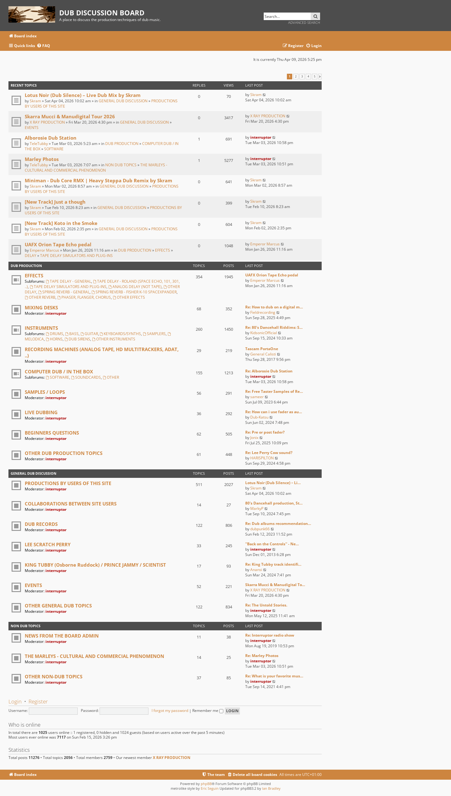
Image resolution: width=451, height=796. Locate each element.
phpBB (206, 783)
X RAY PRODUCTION (47, 122)
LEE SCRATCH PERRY (47, 544)
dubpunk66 (260, 529)
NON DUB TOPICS (121, 165)
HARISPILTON (262, 458)
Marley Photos (42, 159)
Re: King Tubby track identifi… (273, 564)
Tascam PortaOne (261, 348)
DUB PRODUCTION (121, 143)
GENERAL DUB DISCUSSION (123, 101)
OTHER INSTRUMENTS (113, 339)
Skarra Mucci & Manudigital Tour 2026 (70, 116)
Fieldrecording (262, 312)
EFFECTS (162, 250)
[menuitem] (43, 46)
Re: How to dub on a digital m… (274, 307)
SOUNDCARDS (86, 377)
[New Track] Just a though (55, 202)
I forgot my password (170, 710)
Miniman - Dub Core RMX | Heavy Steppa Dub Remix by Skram (98, 180)
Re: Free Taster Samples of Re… (274, 391)
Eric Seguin (210, 788)
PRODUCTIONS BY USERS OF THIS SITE (68, 483)
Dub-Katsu (259, 417)
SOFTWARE (54, 149)
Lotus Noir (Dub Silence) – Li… (273, 482)
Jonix (254, 437)
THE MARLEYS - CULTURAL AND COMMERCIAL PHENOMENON (96, 167)
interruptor (260, 137)
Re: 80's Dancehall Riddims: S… (274, 327)
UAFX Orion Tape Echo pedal (58, 244)
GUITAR (89, 333)
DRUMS (54, 333)
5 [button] (314, 76)
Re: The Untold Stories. (266, 605)
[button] (320, 76)
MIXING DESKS (41, 307)
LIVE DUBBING (41, 412)
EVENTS (32, 127)
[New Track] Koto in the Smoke (61, 223)
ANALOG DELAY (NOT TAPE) (135, 286)
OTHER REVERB (40, 297)
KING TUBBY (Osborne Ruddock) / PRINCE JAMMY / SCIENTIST (95, 565)
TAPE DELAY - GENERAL (68, 281)
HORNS (54, 339)
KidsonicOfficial (263, 332)
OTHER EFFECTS (129, 297)
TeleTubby (39, 143)
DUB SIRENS (77, 339)
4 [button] (308, 76)
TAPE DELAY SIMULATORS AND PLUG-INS (76, 255)
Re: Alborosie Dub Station (269, 371)
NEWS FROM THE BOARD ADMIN (62, 636)
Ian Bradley (271, 788)
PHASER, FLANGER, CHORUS (84, 297)
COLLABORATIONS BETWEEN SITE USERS (71, 503)
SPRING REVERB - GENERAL (64, 292)
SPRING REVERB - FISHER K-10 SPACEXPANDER (134, 292)
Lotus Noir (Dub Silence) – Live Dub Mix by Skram (83, 95)
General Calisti (263, 354)
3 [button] (302, 76)
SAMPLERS (154, 333)
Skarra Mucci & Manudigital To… (275, 584)
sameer (257, 396)
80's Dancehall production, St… (274, 503)
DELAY (30, 255)
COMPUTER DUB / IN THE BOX (59, 371)
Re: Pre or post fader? (265, 432)
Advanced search (304, 22)
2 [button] (296, 76)
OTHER (111, 377)
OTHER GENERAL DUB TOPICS (58, 605)
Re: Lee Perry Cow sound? (269, 452)
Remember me (207, 710)
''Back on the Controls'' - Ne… (272, 544)
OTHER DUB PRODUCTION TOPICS (63, 453)
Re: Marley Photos (261, 655)
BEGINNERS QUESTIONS (52, 433)
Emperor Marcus (44, 250)
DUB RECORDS (41, 524)
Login (15, 701)
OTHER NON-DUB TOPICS (53, 676)
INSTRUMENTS (41, 328)
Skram (35, 101)
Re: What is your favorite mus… (274, 676)
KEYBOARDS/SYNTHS (120, 333)
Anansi (256, 569)
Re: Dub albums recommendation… (278, 523)
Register (38, 701)
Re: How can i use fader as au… (273, 411)
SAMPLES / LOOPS (45, 392)
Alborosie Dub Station (50, 138)
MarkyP (256, 508)
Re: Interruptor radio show (269, 635)
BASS (72, 333)
